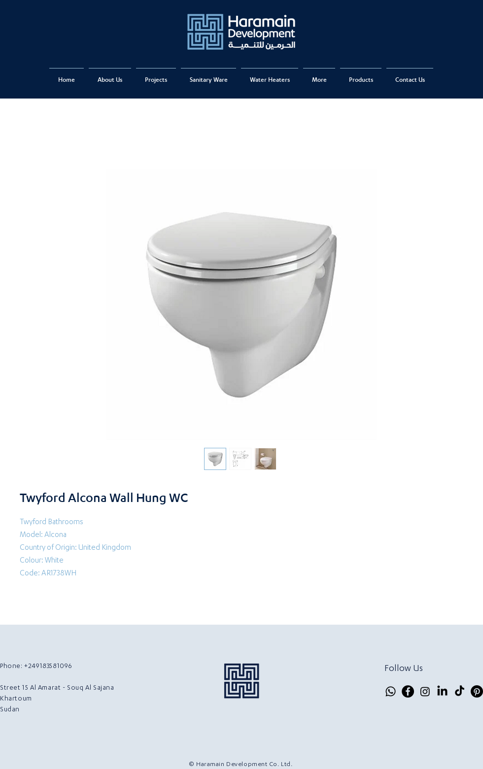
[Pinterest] (477, 691)
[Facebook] (408, 691)
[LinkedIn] (442, 691)
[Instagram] (425, 691)
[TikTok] (459, 691)
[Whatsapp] (390, 691)
